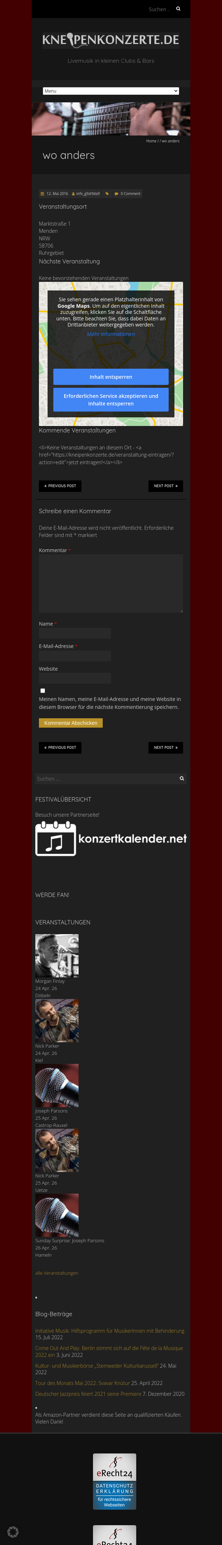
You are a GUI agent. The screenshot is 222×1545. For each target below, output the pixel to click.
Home (151, 140)
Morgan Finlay (50, 981)
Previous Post (60, 485)
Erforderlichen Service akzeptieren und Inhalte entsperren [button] (111, 399)
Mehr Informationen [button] (111, 334)
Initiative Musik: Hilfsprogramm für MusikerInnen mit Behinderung (110, 1330)
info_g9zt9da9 (88, 193)
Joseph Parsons (51, 1110)
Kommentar (55, 550)
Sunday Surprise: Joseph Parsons (69, 1240)
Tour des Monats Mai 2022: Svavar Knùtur (82, 1383)
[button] (13, 1532)
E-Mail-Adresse (58, 646)
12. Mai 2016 (57, 193)
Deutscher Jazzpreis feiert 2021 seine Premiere (88, 1393)
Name (48, 623)
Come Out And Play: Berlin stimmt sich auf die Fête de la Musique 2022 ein (109, 1351)
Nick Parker (47, 1046)
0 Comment (130, 193)
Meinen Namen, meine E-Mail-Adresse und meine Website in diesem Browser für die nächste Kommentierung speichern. (110, 703)
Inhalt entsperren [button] (111, 376)
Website (48, 668)
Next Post (166, 485)
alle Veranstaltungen (56, 1273)
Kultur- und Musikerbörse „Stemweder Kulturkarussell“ (97, 1365)
